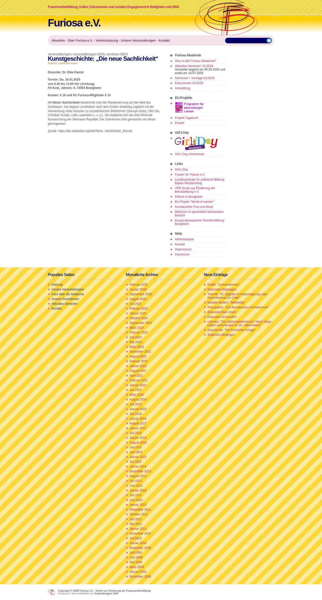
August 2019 (138, 399)
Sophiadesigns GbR (106, 593)
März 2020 (137, 394)
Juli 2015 (136, 447)
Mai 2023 (136, 342)
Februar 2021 (139, 380)
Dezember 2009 (140, 548)
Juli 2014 (136, 461)
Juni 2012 (136, 500)
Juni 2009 (136, 557)
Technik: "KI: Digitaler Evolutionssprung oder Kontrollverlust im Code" (237, 295)
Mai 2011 (136, 524)
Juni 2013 (136, 485)
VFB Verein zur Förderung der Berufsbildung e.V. (195, 189)
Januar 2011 (138, 528)
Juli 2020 (136, 390)
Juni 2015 (136, 452)
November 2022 (140, 351)
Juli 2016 (136, 433)
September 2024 (141, 323)
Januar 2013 (138, 490)
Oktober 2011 (139, 514)
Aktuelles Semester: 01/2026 (194, 66)
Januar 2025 (138, 313)
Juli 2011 (136, 519)
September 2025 (141, 294)
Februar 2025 (139, 308)
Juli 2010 (136, 538)
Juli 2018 (136, 414)
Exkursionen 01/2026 (189, 83)
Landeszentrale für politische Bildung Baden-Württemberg (199, 181)
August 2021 (138, 371)
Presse (179, 123)
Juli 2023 (136, 337)
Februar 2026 (139, 284)
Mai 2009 (136, 562)
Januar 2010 (138, 543)
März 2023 (137, 347)
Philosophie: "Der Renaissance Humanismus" (238, 307)
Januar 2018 (138, 418)
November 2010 (140, 533)
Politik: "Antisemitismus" (224, 284)
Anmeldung (182, 88)
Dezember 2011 (140, 509)
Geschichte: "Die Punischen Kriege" (232, 330)
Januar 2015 (138, 457)
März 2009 (137, 567)
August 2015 (138, 442)
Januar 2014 (138, 466)
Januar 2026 (138, 289)
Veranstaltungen (59, 54)
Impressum (182, 254)
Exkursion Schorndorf (222, 317)
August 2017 (138, 423)
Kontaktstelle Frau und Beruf (194, 207)
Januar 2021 (138, 385)
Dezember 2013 (140, 471)
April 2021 (136, 375)
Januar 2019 (138, 409)
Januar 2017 (138, 428)
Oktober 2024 (139, 318)
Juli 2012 (136, 495)
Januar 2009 (138, 572)
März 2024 (137, 327)
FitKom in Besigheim (189, 196)
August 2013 (138, 476)
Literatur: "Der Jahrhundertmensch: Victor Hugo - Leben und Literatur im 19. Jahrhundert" (240, 323)
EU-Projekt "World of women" (194, 202)
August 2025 (138, 299)
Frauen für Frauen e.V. (190, 174)
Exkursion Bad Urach (222, 312)
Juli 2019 (136, 404)
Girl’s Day (181, 169)
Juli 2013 (136, 481)
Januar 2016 (138, 438)
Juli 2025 (136, 304)
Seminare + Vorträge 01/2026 (194, 78)
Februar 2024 (139, 332)
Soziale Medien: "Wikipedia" (226, 302)
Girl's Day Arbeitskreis (189, 154)
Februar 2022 (139, 361)
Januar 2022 (138, 366)
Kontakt (180, 244)
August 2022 (138, 356)
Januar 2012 (138, 505)
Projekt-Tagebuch (186, 118)
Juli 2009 (136, 552)
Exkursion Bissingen (221, 335)
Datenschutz (183, 249)
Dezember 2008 (140, 576)
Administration (184, 239)
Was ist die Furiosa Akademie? (195, 61)
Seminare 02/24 (117, 54)
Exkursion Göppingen (222, 289)
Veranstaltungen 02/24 (88, 54)
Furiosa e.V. (74, 23)
